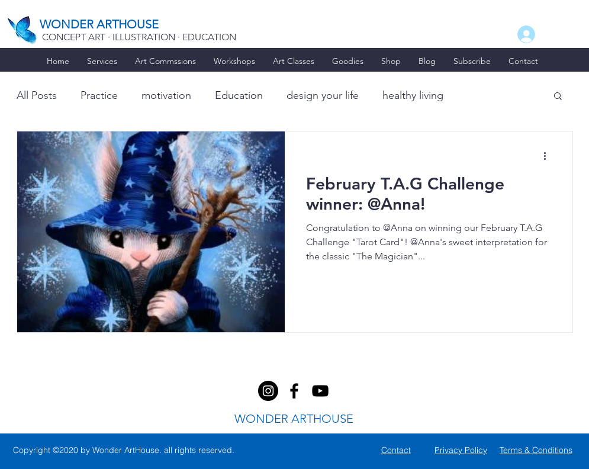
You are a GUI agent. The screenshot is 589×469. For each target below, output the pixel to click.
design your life (323, 95)
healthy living (412, 95)
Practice (99, 95)
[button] (558, 97)
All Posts (37, 95)
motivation (166, 95)
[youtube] (320, 391)
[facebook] (268, 391)
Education (239, 95)
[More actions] (549, 156)
